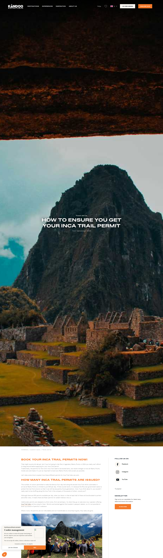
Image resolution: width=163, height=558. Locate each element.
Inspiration (61, 6)
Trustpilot (118, 489)
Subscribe (123, 506)
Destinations (33, 6)
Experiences (47, 6)
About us (73, 6)
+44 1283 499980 (127, 6)
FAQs (99, 6)
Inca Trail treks (26, 504)
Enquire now (145, 6)
